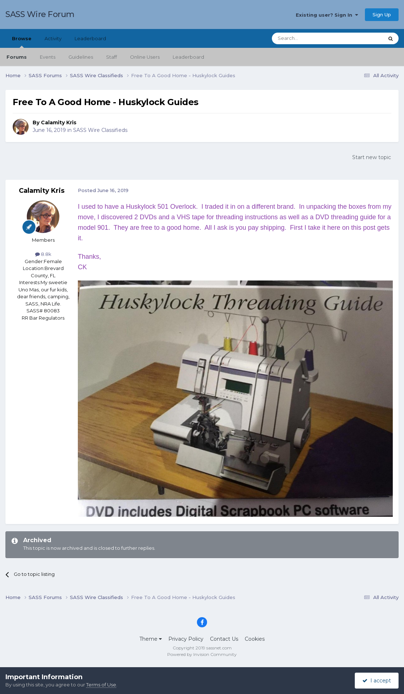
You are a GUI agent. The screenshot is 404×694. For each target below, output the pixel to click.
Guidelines (80, 57)
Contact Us (224, 639)
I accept (376, 680)
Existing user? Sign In (327, 15)
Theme (150, 639)
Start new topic (371, 157)
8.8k (43, 254)
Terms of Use (101, 684)
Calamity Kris (58, 122)
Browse (21, 42)
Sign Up (382, 14)
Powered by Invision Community (202, 654)
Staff (111, 57)
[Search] (310, 38)
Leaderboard (188, 57)
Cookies (255, 639)
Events (47, 57)
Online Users (145, 57)
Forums (17, 57)
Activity (53, 38)
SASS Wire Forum (40, 14)
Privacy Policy (185, 639)
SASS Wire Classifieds (100, 130)
